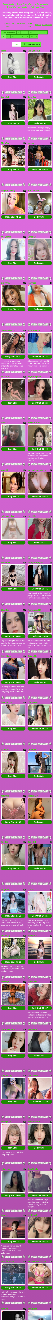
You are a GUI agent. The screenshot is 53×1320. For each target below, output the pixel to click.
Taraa (3, 51)
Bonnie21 (5, 1097)
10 (31, 32)
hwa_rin (4, 1181)
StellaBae (5, 510)
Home (16, 44)
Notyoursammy (8, 176)
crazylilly (32, 469)
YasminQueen (7, 1139)
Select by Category (31, 44)
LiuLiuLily (5, 846)
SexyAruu (5, 259)
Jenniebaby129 (34, 553)
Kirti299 (4, 385)
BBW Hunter (47, 25)
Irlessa (31, 134)
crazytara (32, 259)
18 (22, 36)
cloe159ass (33, 972)
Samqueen (32, 1181)
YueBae (4, 762)
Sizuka (4, 1223)
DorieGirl (32, 762)
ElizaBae (5, 553)
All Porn (38, 25)
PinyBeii (5, 804)
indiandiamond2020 (37, 428)
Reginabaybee (34, 343)
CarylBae (5, 679)
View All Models (9, 32)
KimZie (31, 804)
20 (32, 36)
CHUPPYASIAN (8, 930)
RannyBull (32, 846)
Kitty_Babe (6, 595)
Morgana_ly (33, 720)
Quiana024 (32, 595)
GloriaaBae (33, 636)
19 (27, 36)
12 (40, 32)
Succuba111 (6, 343)
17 (18, 36)
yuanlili (4, 428)
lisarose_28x (7, 636)
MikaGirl (5, 720)
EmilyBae (32, 679)
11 (36, 32)
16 (13, 36)
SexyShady (33, 1056)
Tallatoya (5, 887)
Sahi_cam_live (8, 469)
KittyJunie (32, 887)
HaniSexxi (32, 1097)
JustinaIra (32, 930)
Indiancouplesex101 (37, 1139)
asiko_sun (6, 1056)
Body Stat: (13, 72)
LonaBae (32, 218)
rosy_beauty (6, 972)
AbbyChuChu (34, 385)
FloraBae (5, 134)
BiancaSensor (34, 302)
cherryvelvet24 (8, 302)
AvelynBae (6, 218)
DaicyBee (32, 92)
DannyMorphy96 (35, 510)
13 (45, 32)
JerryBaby (6, 92)
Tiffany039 (6, 1013)
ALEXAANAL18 (35, 176)
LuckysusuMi (34, 51)
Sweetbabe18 (34, 1013)
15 (8, 36)
